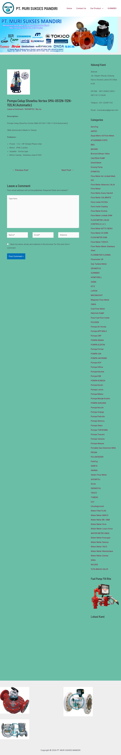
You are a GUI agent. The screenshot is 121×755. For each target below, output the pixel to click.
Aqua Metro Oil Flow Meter (102, 135)
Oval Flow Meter (98, 309)
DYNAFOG (95, 171)
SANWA (94, 470)
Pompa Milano (97, 394)
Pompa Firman (97, 349)
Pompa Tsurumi (98, 434)
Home (70, 8)
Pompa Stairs (97, 425)
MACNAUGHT (97, 295)
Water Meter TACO (99, 546)
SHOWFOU (29, 109)
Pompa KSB (96, 376)
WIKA (93, 560)
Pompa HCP (96, 362)
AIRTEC (94, 131)
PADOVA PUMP (97, 313)
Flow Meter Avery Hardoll (102, 193)
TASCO (94, 493)
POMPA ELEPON (98, 344)
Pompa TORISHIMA (99, 430)
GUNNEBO (112, 8)
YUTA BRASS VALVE (99, 569)
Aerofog (94, 127)
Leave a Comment (15, 109)
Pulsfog (94, 461)
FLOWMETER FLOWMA (101, 255)
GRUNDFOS (96, 268)
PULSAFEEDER (97, 457)
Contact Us (82, 8)
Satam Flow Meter (99, 475)
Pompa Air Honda (98, 327)
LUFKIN (94, 291)
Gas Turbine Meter (99, 264)
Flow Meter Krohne (99, 211)
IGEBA (93, 282)
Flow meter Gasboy (99, 206)
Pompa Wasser (97, 443)
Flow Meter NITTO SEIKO (102, 228)
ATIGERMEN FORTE (99, 140)
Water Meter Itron (98, 524)
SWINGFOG (96, 488)
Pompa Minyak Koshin (100, 398)
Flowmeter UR (97, 259)
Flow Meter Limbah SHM (101, 215)
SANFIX (94, 466)
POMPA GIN (96, 354)
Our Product (97, 8)
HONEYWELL (96, 277)
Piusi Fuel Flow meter (100, 318)
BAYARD (94, 149)
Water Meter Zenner (99, 555)
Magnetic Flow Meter (100, 300)
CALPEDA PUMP (98, 158)
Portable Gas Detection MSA (103, 448)
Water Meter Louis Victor (102, 528)
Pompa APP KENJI (99, 331)
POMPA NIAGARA (98, 403)
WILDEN (94, 564)
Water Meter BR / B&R (100, 520)
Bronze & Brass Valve (100, 153)
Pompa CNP (96, 336)
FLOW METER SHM (99, 237)
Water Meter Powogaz (100, 538)
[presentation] (102, 8)
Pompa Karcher (97, 371)
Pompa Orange (97, 412)
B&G (93, 145)
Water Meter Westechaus (102, 551)
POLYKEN (95, 322)
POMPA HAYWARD (99, 358)
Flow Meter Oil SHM (99, 233)
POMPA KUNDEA (98, 380)
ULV (92, 502)
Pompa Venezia (97, 439)
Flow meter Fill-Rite (99, 202)
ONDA (93, 304)
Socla (93, 484)
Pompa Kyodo (97, 385)
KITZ (93, 286)
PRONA (94, 452)
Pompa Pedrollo (98, 416)
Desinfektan (96, 162)
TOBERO (94, 497)
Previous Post (20, 170)
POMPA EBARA (97, 340)
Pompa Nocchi (97, 407)
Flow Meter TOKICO (99, 242)
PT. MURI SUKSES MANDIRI (37, 8)
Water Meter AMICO (99, 515)
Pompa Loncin (97, 389)
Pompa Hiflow (97, 367)
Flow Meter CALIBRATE (101, 197)
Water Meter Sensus (100, 542)
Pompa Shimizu (97, 421)
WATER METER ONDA (100, 533)
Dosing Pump (96, 167)
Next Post (68, 170)
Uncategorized (97, 506)
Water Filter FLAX (98, 511)
